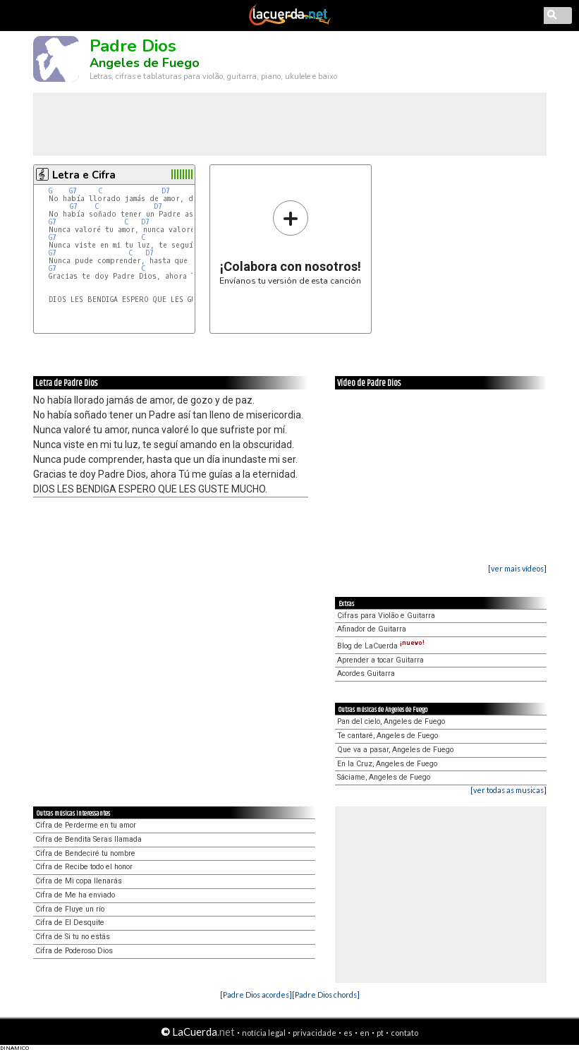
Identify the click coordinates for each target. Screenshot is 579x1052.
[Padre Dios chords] (326, 994)
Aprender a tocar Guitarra (380, 660)
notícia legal (264, 1032)
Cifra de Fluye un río (69, 909)
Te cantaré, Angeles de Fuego (387, 735)
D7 (165, 190)
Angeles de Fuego (145, 62)
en (365, 1032)
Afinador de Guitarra (371, 629)
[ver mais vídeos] (517, 568)
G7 (73, 190)
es (348, 1032)
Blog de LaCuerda (381, 646)
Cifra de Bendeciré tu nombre (85, 853)
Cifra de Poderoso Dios (74, 950)
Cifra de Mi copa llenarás (78, 880)
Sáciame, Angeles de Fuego (383, 777)
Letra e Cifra (84, 175)
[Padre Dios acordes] (256, 994)
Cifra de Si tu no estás (72, 936)
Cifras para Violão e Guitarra (386, 615)
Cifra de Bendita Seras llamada (88, 839)
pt (380, 1032)
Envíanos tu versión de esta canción (290, 242)
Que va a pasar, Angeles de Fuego (395, 749)
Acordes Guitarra (366, 673)
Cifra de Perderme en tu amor (85, 825)
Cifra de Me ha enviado (75, 895)
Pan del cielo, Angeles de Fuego (391, 721)
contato (404, 1032)
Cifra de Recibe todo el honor (84, 866)
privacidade (314, 1032)
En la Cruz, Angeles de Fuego (387, 763)
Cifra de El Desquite (69, 922)
